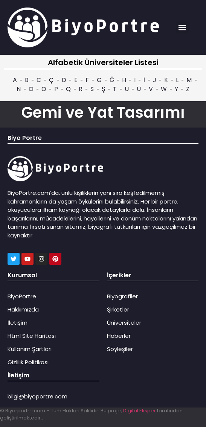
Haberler (119, 336)
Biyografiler (122, 296)
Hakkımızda (23, 309)
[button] (182, 27)
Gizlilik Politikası (28, 362)
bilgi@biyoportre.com (37, 396)
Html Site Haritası (32, 336)
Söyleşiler (120, 349)
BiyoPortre (22, 296)
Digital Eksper (139, 410)
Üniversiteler (124, 323)
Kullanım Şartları (30, 349)
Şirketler (118, 309)
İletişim (17, 323)
